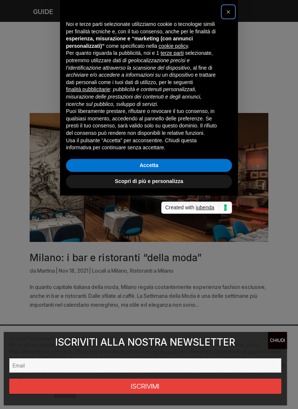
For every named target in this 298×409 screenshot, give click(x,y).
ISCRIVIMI (145, 386)
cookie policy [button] (173, 153)
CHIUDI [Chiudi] (277, 340)
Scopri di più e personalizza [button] (149, 288)
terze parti (171, 160)
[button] (228, 118)
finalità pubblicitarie (88, 196)
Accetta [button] (149, 272)
